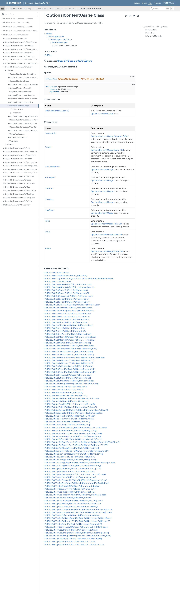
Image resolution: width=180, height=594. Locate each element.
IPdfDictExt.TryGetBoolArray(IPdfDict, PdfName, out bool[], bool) (75, 474)
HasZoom (49, 210)
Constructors (151, 30)
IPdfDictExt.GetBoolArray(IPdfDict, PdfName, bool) (68, 296)
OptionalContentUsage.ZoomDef (107, 251)
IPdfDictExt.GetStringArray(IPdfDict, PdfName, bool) (69, 381)
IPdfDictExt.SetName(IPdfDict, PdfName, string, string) (70, 430)
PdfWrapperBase (56, 36)
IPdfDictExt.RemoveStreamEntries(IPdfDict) (65, 395)
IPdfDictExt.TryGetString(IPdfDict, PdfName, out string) (71, 530)
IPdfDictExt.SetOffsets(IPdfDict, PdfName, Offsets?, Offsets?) (73, 439)
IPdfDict (67, 39)
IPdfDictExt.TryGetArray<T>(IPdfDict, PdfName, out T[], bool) (73, 468)
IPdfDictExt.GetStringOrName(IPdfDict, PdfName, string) (71, 384)
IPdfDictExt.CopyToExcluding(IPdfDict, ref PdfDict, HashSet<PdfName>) (78, 278)
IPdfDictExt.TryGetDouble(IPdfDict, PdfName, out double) (72, 486)
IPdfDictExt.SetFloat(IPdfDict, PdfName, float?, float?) (69, 416)
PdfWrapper (56, 39)
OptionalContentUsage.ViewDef (106, 234)
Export (48, 147)
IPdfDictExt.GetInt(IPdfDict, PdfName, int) (64, 328)
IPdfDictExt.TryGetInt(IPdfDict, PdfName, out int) (67, 498)
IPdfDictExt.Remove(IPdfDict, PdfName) (63, 392)
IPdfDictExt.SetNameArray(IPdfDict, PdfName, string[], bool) (73, 433)
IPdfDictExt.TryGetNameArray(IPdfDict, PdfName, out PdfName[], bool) (78, 509)
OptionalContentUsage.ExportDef (107, 150)
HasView (49, 199)
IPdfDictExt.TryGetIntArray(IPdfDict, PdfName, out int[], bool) (73, 500)
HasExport (50, 177)
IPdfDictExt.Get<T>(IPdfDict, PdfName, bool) (65, 386)
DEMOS (137, 3)
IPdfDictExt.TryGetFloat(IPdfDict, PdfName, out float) (69, 492)
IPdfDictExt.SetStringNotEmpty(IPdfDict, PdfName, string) (72, 465)
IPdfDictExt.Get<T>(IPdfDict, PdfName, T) (63, 389)
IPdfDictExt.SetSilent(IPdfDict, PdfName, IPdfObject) (69, 457)
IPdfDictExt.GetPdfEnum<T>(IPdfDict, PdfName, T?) (69, 360)
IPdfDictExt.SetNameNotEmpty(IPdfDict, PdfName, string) (72, 436)
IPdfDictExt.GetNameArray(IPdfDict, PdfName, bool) (69, 346)
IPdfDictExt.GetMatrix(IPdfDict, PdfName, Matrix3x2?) (70, 337)
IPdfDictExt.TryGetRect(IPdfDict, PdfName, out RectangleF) (73, 524)
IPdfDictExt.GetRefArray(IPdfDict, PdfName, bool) (68, 375)
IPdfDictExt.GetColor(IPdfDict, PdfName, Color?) (67, 302)
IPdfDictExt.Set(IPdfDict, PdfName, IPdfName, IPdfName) (71, 398)
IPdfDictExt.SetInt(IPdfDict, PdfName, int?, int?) (67, 422)
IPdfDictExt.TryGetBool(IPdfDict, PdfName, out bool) (69, 471)
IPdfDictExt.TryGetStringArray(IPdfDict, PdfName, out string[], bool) (76, 533)
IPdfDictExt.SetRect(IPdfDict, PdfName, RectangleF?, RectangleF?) (76, 451)
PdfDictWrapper (60, 42)
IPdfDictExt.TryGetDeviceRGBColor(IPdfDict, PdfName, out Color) (75, 480)
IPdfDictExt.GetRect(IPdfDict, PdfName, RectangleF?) (70, 372)
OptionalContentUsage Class (155, 27)
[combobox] (19, 14)
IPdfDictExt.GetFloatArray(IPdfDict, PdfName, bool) (68, 325)
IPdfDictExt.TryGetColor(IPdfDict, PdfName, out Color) (70, 477)
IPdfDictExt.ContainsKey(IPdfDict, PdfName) (65, 275)
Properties (149, 33)
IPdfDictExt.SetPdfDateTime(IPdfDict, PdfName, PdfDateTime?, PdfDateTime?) (82, 442)
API (150, 3)
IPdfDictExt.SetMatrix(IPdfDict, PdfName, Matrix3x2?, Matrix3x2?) (75, 427)
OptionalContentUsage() (57, 111)
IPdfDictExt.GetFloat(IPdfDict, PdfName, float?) (66, 319)
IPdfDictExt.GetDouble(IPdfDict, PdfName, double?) (69, 310)
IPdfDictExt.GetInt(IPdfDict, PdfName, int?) (65, 331)
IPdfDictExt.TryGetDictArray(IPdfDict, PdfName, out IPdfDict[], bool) (76, 483)
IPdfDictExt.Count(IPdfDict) (57, 281)
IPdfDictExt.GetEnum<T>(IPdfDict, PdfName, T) (67, 316)
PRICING (157, 3)
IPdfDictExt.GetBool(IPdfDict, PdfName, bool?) (66, 293)
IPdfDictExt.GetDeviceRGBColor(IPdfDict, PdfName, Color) (72, 305)
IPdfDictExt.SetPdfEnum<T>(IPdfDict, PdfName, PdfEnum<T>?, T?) (76, 445)
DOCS (144, 3)
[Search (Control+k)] (162, 8)
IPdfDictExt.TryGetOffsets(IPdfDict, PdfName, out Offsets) (72, 515)
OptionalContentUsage (90, 8)
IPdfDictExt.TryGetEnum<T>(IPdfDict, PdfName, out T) (70, 489)
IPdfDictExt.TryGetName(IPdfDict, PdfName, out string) (71, 506)
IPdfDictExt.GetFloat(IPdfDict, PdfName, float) (66, 322)
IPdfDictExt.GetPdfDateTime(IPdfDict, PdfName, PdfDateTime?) (74, 357)
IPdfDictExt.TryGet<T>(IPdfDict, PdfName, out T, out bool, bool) (74, 544)
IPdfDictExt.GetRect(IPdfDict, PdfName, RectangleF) (69, 369)
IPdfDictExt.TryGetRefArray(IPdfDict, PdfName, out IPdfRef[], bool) (76, 527)
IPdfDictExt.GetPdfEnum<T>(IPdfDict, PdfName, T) (68, 363)
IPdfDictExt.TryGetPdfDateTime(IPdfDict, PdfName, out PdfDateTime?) (78, 518)
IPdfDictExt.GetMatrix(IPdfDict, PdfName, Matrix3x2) (69, 340)
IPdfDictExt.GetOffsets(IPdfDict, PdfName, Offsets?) (69, 354)
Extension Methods (153, 36)
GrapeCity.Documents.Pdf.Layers (50, 8)
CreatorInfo (50, 133)
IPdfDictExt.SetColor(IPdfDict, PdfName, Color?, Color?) (70, 407)
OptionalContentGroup (102, 114)
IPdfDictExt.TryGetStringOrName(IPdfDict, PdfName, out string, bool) (77, 536)
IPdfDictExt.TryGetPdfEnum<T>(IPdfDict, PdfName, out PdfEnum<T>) (77, 521)
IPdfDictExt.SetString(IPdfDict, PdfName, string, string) (70, 460)
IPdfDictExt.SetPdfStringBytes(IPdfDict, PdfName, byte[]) (71, 448)
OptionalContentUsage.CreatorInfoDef (109, 136)
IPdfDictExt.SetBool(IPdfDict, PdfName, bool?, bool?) (69, 404)
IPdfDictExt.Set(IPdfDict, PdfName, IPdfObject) (66, 401)
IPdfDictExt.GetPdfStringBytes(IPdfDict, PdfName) (68, 366)
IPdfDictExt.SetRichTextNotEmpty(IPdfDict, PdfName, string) (73, 454)
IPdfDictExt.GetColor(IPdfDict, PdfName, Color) (66, 299)
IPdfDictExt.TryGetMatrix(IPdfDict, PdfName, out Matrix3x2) (72, 503)
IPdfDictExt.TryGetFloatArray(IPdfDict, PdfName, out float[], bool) (75, 495)
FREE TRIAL (168, 3)
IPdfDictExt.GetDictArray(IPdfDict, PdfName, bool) (68, 308)
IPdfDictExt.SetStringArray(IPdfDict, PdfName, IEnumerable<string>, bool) (79, 462)
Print (47, 221)
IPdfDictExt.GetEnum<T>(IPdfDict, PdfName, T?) (67, 313)
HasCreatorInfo (52, 167)
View (47, 232)
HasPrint (49, 188)
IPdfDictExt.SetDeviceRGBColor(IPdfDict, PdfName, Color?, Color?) (76, 410)
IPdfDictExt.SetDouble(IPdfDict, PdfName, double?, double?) (73, 413)
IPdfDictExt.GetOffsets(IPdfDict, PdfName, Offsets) (68, 351)
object (49, 34)
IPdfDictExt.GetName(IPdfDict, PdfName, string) (67, 343)
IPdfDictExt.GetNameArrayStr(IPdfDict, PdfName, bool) (70, 348)
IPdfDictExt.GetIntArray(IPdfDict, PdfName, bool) (67, 334)
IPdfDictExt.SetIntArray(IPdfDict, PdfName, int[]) (67, 424)
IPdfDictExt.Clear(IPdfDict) (56, 272)
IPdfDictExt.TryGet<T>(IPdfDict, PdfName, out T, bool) (69, 541)
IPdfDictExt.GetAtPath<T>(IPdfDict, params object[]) (69, 287)
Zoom (48, 248)
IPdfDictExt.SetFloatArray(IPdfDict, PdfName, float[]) (69, 419)
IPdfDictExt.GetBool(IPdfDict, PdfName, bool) (66, 290)
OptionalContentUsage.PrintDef (106, 224)
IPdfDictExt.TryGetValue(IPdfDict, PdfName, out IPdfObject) (73, 538)
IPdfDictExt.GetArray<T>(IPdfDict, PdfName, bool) (68, 284)
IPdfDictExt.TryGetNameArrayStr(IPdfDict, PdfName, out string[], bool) (78, 512)
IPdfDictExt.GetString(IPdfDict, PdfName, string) (67, 378)
